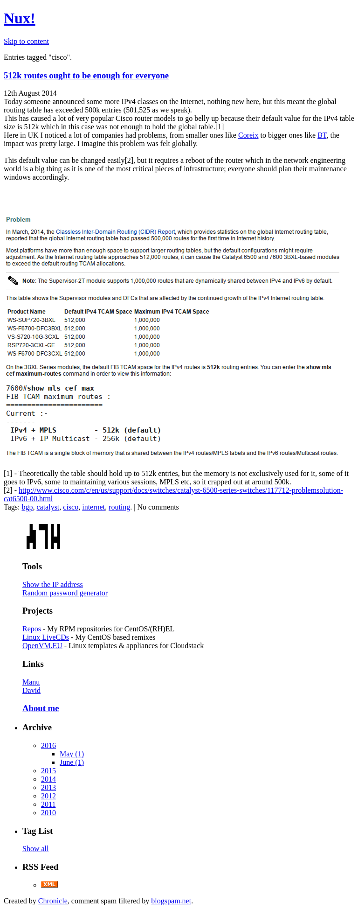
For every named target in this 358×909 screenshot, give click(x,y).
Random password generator (65, 593)
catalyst (47, 507)
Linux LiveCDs (45, 637)
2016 (48, 745)
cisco (70, 507)
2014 (48, 779)
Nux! (19, 18)
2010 (48, 813)
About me (40, 708)
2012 (48, 796)
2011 (48, 804)
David (31, 690)
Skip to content (26, 41)
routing (119, 507)
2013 (48, 787)
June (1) (72, 762)
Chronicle (53, 901)
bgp (27, 507)
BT (321, 135)
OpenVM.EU (42, 646)
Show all (35, 849)
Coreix (248, 135)
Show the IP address (52, 584)
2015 (48, 771)
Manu (31, 682)
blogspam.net (171, 901)
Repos (31, 629)
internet (93, 507)
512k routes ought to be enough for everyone (86, 75)
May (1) (72, 754)
